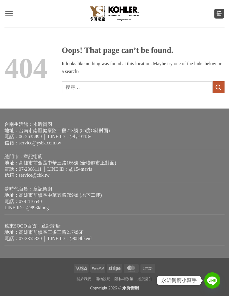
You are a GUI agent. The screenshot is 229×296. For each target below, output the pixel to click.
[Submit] (219, 87)
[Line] (212, 280)
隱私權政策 (123, 279)
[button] (8, 13)
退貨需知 (144, 279)
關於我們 (84, 279)
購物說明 (103, 279)
